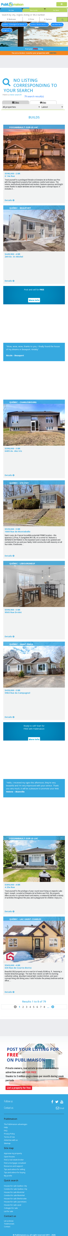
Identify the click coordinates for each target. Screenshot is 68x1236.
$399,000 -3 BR (12, 448)
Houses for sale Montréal (14, 1192)
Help (6, 1127)
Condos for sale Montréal (14, 1195)
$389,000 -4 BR (12, 884)
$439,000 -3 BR (12, 690)
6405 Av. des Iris (13, 451)
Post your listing (34, 48)
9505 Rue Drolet (13, 612)
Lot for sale (8, 1211)
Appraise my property (13, 1153)
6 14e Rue (10, 176)
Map (43, 102)
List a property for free (19, 1088)
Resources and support (13, 1166)
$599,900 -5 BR (12, 609)
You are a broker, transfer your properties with (34, 53)
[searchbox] (34, 14)
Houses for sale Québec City (15, 1186)
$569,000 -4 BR (12, 965)
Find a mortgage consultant (15, 1163)
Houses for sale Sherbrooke (15, 1198)
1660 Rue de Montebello (17, 531)
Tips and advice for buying (14, 1172)
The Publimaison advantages (15, 1124)
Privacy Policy (9, 1134)
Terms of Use (9, 1137)
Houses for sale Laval (12, 1205)
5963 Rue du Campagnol (17, 692)
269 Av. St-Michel (14, 256)
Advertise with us (11, 1140)
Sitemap (7, 1143)
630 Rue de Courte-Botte (18, 967)
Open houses (9, 1156)
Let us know (8, 1221)
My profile (8, 1176)
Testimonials (9, 1224)
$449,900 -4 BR (12, 254)
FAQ (5, 1130)
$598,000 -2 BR (12, 173)
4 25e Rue (10, 887)
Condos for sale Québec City (15, 1189)
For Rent (56, 10)
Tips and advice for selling (14, 1169)
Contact (7, 1226)
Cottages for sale (11, 1208)
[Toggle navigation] (61, 4)
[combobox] (34, 14)
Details (8, 200)
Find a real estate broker (14, 1160)
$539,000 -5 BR (12, 529)
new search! (16, 94)
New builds (33, 10)
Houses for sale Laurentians (15, 1202)
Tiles (15, 102)
